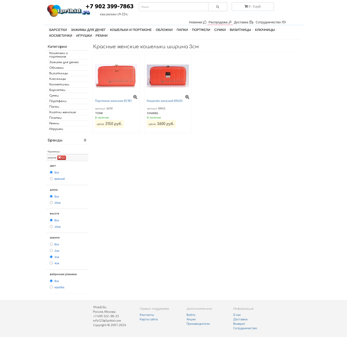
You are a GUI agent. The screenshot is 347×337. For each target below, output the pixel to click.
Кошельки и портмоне (131, 30)
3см (61, 157)
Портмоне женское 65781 (113, 101)
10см (57, 226)
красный (59, 178)
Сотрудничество (271, 22)
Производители (198, 323)
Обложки (164, 30)
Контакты (147, 315)
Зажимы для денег (88, 30)
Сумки (220, 30)
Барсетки (58, 30)
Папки (182, 30)
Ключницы (265, 30)
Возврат (239, 323)
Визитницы (240, 30)
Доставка (243, 22)
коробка (59, 287)
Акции (191, 319)
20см (57, 202)
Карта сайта (149, 319)
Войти (191, 315)
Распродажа (220, 22)
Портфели (201, 30)
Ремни (102, 35)
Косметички (60, 35)
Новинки (197, 22)
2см (56, 250)
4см (56, 263)
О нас (237, 315)
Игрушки (84, 35)
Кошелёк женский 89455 (165, 101)
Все (56, 172)
